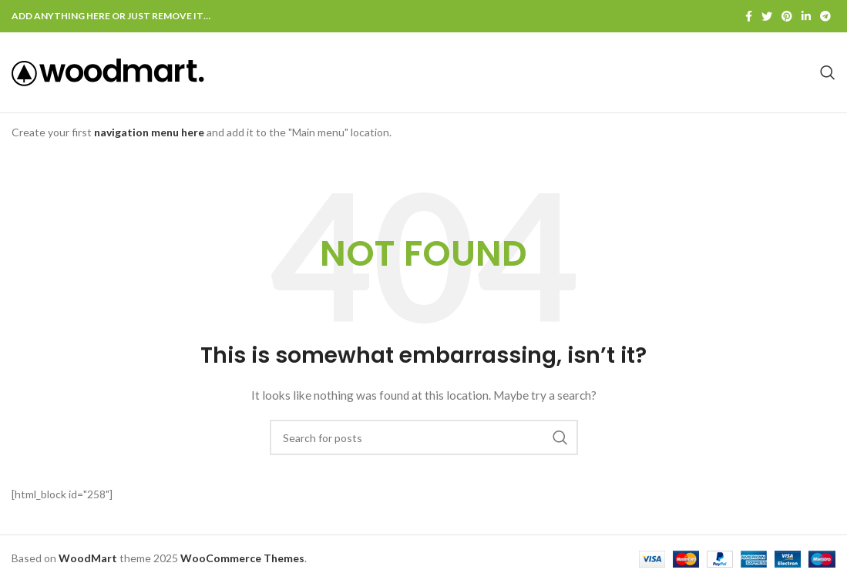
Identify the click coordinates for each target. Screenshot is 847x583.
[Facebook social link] (749, 16)
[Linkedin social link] (806, 16)
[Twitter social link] (767, 16)
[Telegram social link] (825, 16)
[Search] (827, 72)
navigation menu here (149, 132)
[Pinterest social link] (787, 16)
